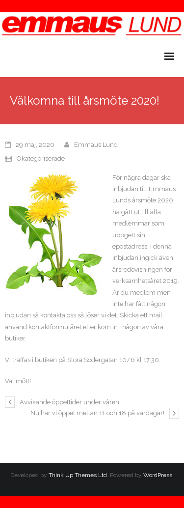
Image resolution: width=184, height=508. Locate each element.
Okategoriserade (41, 158)
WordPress (157, 475)
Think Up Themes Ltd (78, 475)
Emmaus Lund (96, 144)
